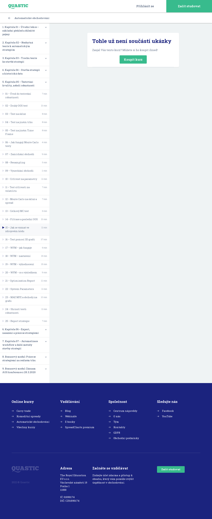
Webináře (71, 416)
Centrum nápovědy (125, 410)
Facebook (168, 410)
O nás (116, 416)
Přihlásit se (145, 6)
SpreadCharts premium (79, 427)
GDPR (116, 432)
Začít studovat (189, 6)
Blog (68, 410)
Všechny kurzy (26, 427)
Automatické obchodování (28, 18)
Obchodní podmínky (126, 438)
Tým (116, 421)
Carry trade (24, 410)
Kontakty (119, 427)
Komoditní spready (29, 416)
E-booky (70, 421)
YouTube (167, 416)
